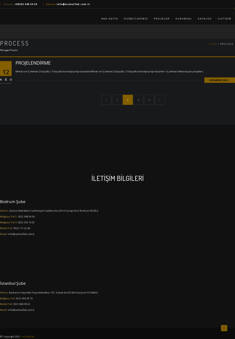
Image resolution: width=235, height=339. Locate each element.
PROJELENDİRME (33, 63)
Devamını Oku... (219, 80)
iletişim (224, 19)
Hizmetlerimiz (136, 19)
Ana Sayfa (109, 19)
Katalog (205, 19)
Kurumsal (184, 19)
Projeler (162, 19)
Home (213, 44)
